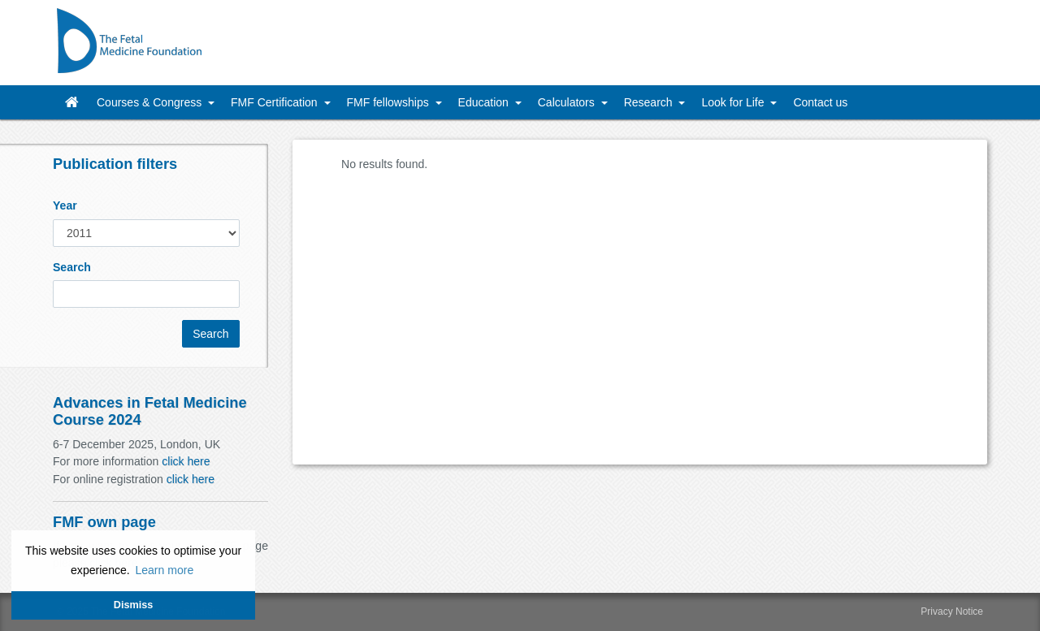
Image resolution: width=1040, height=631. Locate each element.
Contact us (820, 102)
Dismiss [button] (133, 605)
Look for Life (734, 102)
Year (65, 205)
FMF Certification (275, 102)
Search (72, 267)
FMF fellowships (389, 102)
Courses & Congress (151, 102)
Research (650, 102)
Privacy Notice (952, 611)
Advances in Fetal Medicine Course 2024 (150, 410)
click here (186, 461)
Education (485, 102)
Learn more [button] (164, 570)
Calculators (568, 102)
